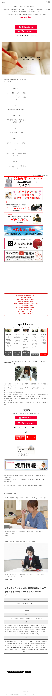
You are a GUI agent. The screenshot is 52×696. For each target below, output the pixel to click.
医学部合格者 (24, 634)
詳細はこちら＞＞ (9, 536)
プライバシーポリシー (26, 691)
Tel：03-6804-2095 (23, 455)
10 (37, 73)
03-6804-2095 (26, 611)
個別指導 (43, 354)
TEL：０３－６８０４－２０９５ (26, 428)
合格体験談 (35, 354)
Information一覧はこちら (40, 175)
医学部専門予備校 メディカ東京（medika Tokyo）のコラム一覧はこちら (24, 485)
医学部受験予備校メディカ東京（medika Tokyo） (22, 694)
